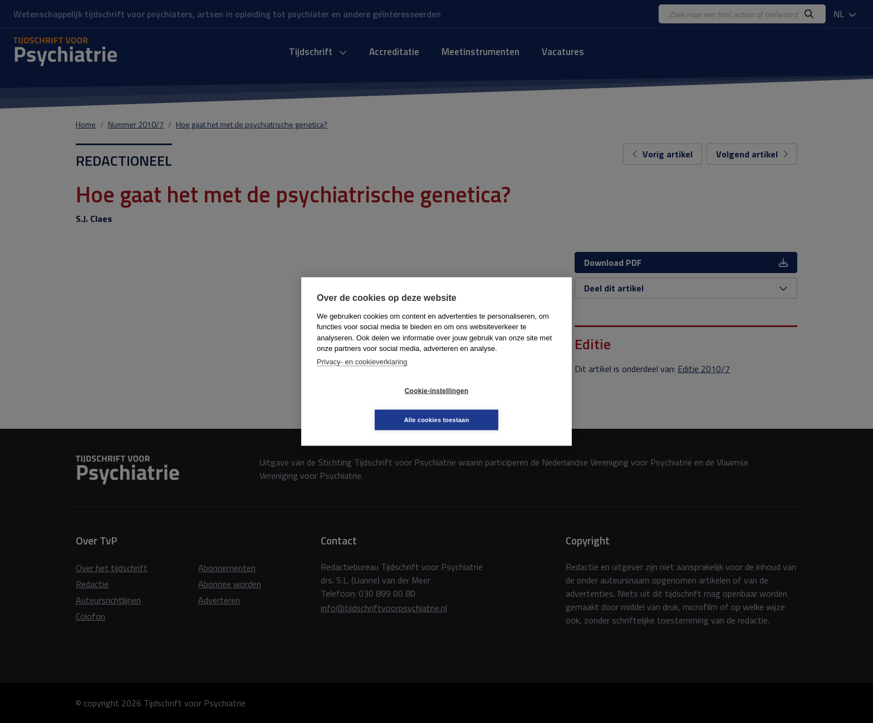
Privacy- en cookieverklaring (362, 376)
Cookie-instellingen (370, 405)
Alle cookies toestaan (503, 405)
